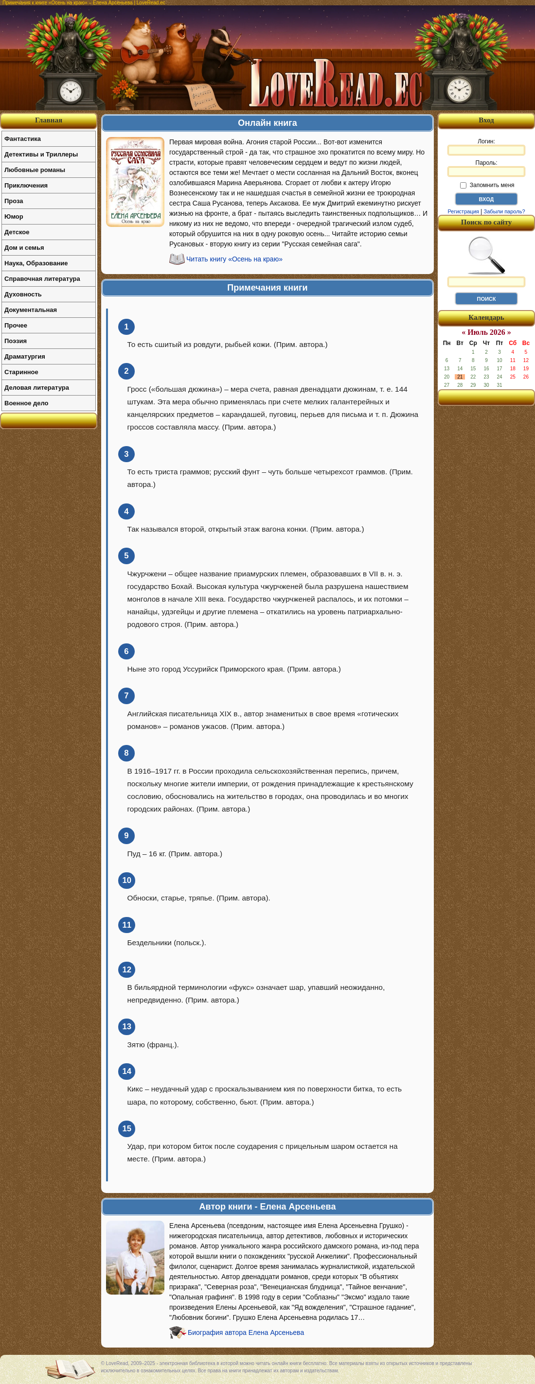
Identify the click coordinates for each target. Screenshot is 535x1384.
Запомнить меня (487, 185)
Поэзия (15, 341)
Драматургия (24, 356)
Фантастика (22, 138)
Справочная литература (42, 278)
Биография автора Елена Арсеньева (246, 1332)
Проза (13, 201)
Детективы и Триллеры (41, 154)
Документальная (30, 309)
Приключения (26, 185)
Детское (16, 232)
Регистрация (463, 211)
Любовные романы (34, 169)
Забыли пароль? (504, 211)
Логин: (486, 147)
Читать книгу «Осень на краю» (234, 259)
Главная (48, 120)
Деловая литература (36, 387)
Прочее (15, 325)
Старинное (21, 372)
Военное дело (26, 403)
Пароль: (486, 168)
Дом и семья (24, 247)
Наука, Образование (36, 263)
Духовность (23, 294)
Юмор (13, 216)
